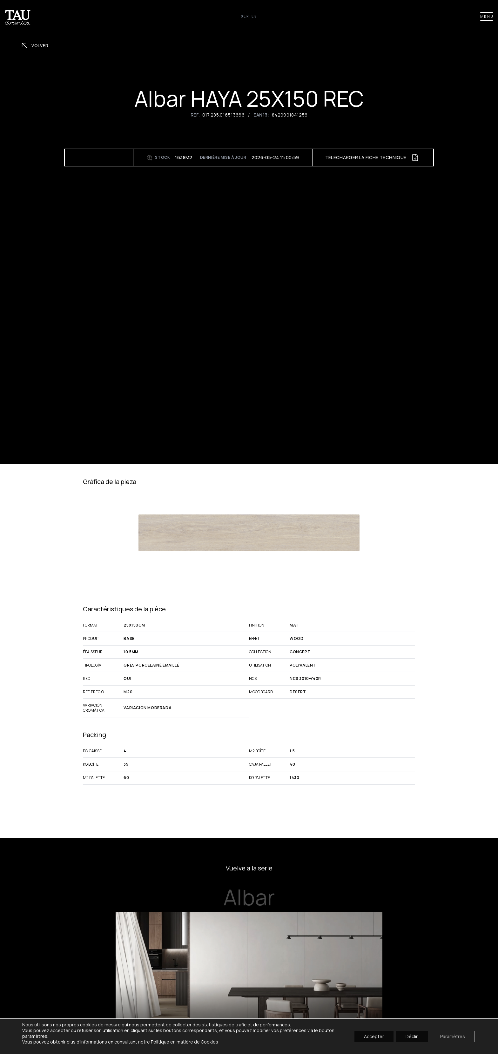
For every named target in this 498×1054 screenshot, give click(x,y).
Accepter (374, 1036)
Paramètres (452, 1036)
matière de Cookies (197, 1042)
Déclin (412, 1036)
